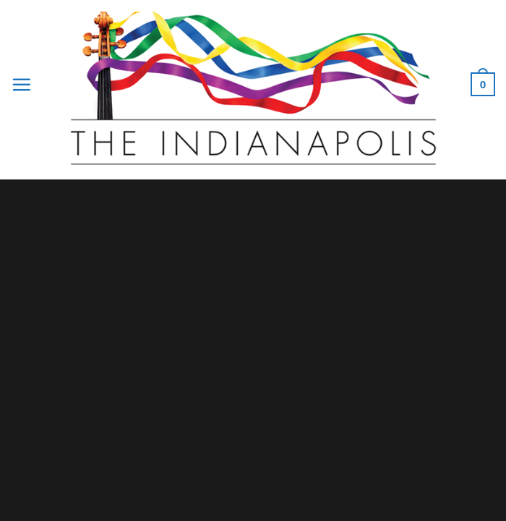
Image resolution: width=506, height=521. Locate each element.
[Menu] (21, 84)
